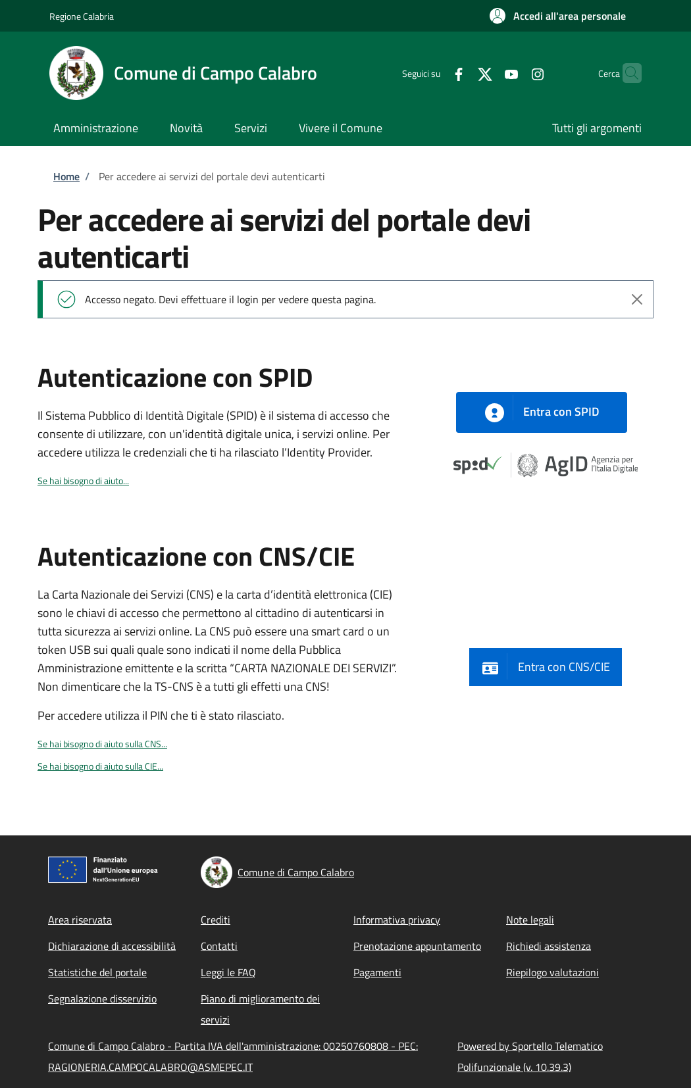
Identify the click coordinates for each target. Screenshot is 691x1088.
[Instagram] (512, 73)
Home (66, 176)
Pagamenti (377, 972)
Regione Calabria (81, 16)
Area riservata (80, 919)
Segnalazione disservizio (102, 998)
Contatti (219, 946)
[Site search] (626, 73)
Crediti (215, 919)
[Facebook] (433, 73)
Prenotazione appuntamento (417, 946)
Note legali (530, 919)
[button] (558, 16)
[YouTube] (486, 73)
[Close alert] (637, 299)
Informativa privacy (396, 919)
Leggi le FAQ (228, 972)
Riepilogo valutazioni (552, 972)
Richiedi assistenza (548, 946)
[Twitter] (459, 73)
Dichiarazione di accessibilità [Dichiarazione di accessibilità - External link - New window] (112, 946)
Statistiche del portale (97, 972)
